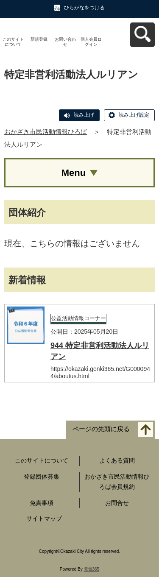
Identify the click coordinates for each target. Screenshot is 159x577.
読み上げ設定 (134, 115)
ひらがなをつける (84, 8)
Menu (73, 172)
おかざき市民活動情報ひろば (45, 131)
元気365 (92, 569)
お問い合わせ (65, 42)
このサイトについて (13, 42)
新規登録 (39, 39)
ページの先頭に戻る (101, 429)
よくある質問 (117, 460)
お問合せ (117, 502)
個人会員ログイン (91, 42)
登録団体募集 (41, 476)
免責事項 (41, 502)
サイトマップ (44, 518)
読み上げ (84, 115)
